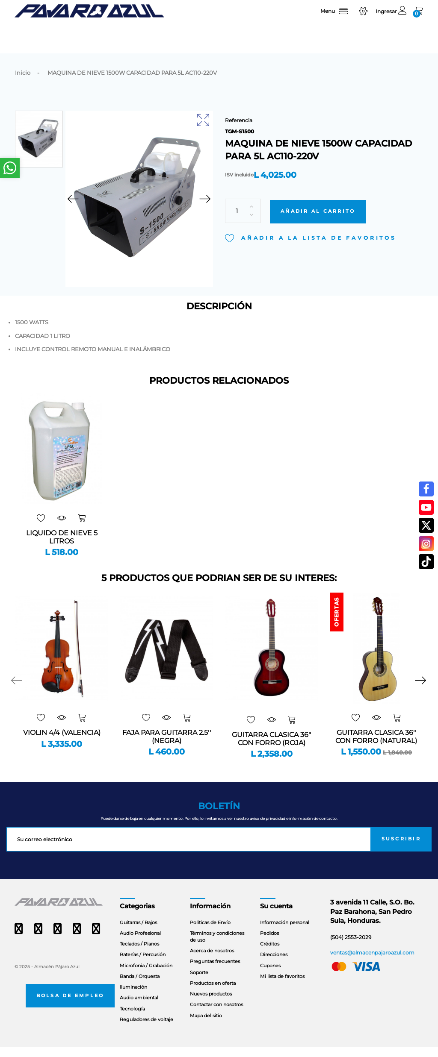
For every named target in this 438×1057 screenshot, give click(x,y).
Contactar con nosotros (216, 1015)
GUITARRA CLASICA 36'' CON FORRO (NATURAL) (376, 747)
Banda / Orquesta (140, 986)
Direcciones (273, 965)
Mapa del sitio (206, 1026)
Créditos (269, 954)
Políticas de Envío (210, 933)
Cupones (270, 976)
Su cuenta (276, 917)
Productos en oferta (213, 993)
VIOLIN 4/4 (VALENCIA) (62, 743)
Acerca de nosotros (212, 961)
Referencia (238, 120)
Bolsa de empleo (70, 1006)
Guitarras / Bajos (138, 933)
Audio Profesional (140, 943)
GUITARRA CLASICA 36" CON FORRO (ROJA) (271, 749)
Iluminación (133, 998)
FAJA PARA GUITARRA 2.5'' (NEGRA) (166, 747)
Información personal (284, 933)
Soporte (199, 983)
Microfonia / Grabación (146, 976)
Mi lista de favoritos (282, 986)
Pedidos (269, 943)
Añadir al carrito (318, 200)
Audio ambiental (139, 1008)
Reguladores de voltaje (146, 1030)
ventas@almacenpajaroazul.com (372, 963)
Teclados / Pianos (139, 954)
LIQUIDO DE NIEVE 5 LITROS (62, 548)
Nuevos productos (211, 1004)
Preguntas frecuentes (215, 972)
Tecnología (132, 1019)
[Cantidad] (243, 200)
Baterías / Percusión (143, 965)
